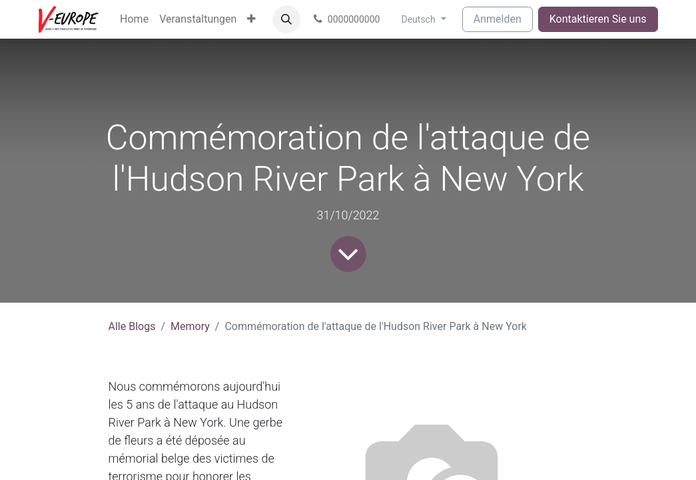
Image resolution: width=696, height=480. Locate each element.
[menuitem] (134, 19)
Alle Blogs (132, 326)
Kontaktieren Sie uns (598, 19)
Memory (190, 326)
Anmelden (498, 19)
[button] (286, 19)
